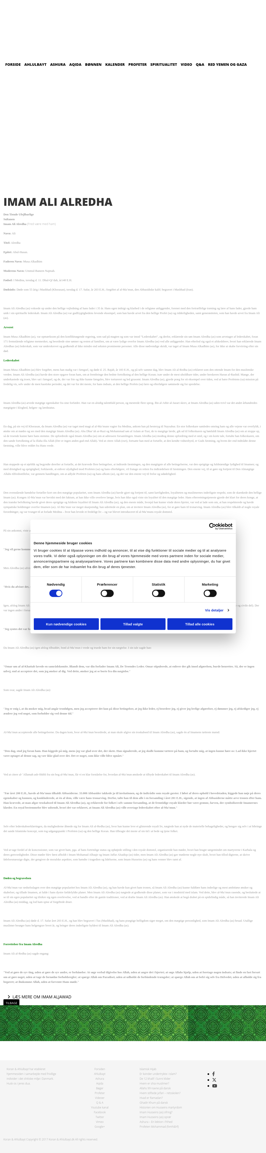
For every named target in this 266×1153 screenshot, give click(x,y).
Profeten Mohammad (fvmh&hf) (159, 1127)
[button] (39, 997)
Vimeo (100, 1122)
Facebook (100, 1112)
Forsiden (99, 1069)
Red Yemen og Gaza (227, 64)
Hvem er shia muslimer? (154, 1083)
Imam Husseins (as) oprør (155, 1117)
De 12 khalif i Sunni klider (155, 1079)
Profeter (137, 64)
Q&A (200, 64)
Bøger (99, 1088)
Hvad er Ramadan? (151, 1098)
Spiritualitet (163, 64)
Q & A (99, 1103)
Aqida (75, 64)
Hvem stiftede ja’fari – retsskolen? (160, 1093)
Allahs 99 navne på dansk (155, 1088)
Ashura (58, 64)
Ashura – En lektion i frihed (156, 1122)
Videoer (100, 1098)
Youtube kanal (100, 1107)
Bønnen (93, 64)
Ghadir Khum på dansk (154, 1103)
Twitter (99, 1117)
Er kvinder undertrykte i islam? (158, 1074)
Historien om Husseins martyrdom (161, 1107)
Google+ (100, 1127)
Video (186, 64)
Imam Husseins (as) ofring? (156, 1112)
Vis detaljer (214, 610)
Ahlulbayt (35, 64)
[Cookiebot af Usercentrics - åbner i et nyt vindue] (212, 526)
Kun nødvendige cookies (66, 624)
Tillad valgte (133, 624)
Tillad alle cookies (199, 624)
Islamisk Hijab (148, 1069)
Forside (13, 64)
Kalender (115, 64)
